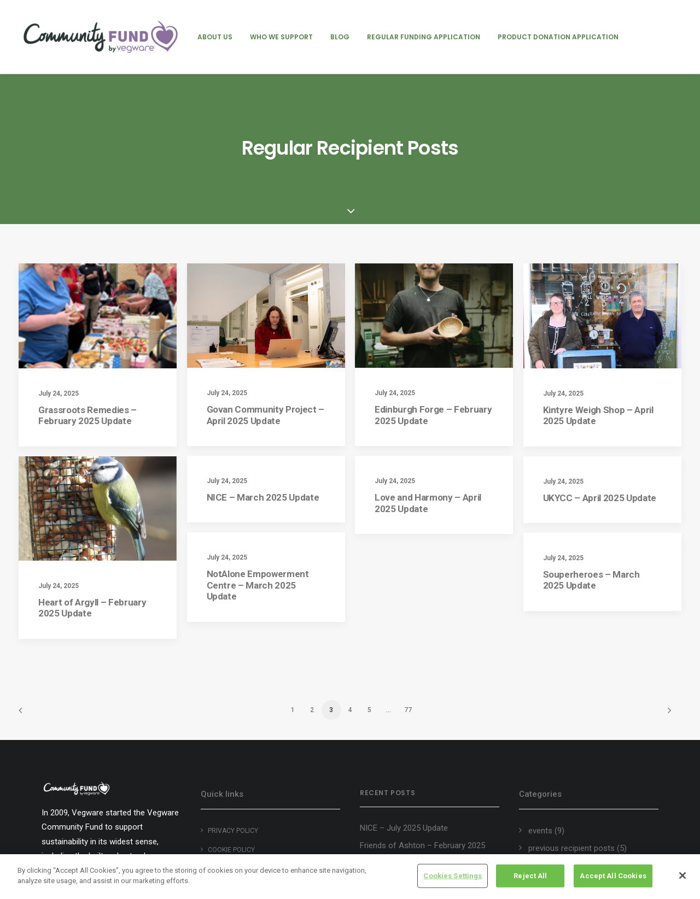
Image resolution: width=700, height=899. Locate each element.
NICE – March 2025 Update (263, 404)
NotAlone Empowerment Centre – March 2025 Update (258, 540)
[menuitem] (215, 37)
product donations (561, 773)
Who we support (281, 37)
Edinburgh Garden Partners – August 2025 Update (425, 847)
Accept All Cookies (613, 876)
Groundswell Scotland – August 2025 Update (426, 788)
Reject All (530, 876)
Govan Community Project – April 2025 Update (266, 322)
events (540, 738)
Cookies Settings (452, 876)
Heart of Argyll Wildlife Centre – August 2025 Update (416, 818)
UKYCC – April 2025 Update (600, 404)
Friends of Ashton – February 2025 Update (422, 759)
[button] (98, 223)
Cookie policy (231, 757)
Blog (339, 37)
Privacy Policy (233, 738)
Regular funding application (423, 37)
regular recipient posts (568, 791)
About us (214, 37)
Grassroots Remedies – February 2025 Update (87, 322)
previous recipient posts (571, 756)
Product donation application (558, 37)
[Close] (682, 875)
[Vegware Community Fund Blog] (101, 37)
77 (408, 617)
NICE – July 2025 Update (404, 736)
